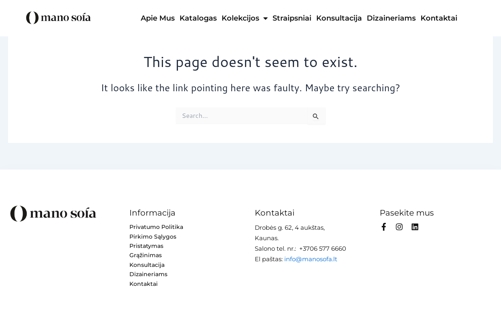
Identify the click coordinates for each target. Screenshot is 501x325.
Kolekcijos (245, 18)
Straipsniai (292, 18)
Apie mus (158, 18)
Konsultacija (339, 18)
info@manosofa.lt (310, 258)
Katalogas (198, 18)
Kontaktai (439, 18)
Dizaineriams (391, 18)
